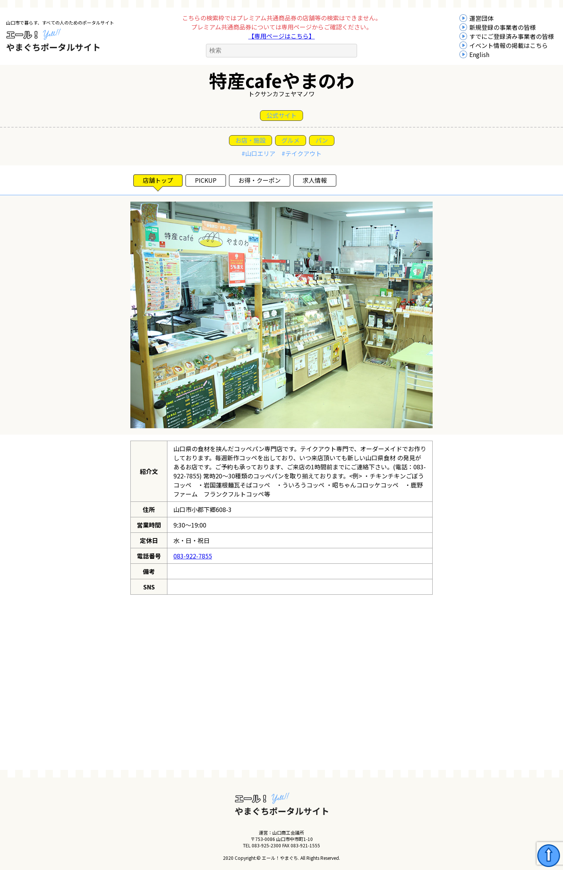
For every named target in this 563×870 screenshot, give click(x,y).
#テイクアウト (302, 153)
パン (322, 140)
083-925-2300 (266, 845)
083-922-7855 (192, 555)
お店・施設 (250, 140)
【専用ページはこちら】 (281, 35)
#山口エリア (258, 153)
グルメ (291, 140)
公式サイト (281, 115)
